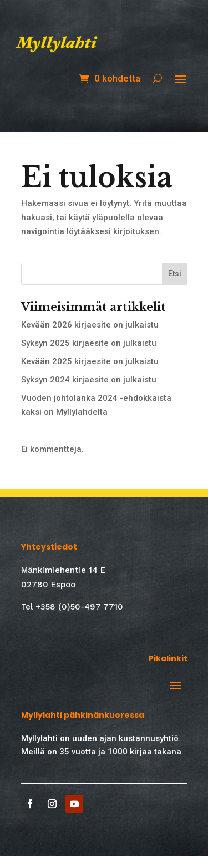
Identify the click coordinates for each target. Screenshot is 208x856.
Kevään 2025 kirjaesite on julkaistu (90, 361)
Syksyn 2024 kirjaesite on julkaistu (88, 380)
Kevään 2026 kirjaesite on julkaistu (90, 325)
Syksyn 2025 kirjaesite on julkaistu (88, 343)
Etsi (174, 273)
